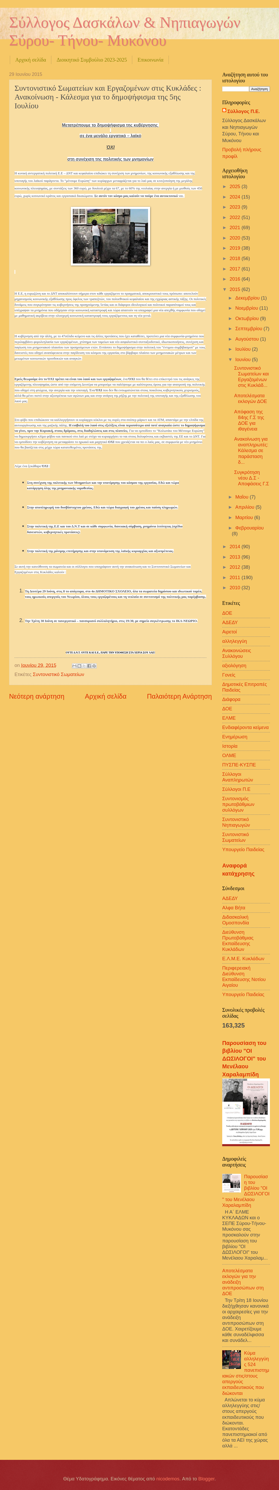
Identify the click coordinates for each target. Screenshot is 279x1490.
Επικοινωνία (150, 60)
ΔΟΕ (227, 613)
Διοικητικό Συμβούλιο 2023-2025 (92, 60)
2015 (235, 289)
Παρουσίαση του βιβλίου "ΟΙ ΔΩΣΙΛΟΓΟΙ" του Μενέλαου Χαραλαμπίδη (244, 1059)
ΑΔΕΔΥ (230, 622)
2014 (235, 546)
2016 (235, 279)
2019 (235, 248)
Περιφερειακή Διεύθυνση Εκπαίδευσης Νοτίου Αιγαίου (244, 976)
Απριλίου (245, 507)
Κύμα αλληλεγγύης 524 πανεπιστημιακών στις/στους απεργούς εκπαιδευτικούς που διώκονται (245, 1373)
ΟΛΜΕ (229, 755)
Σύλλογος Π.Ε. (243, 111)
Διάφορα (231, 699)
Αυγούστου (247, 339)
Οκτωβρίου (247, 318)
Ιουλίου (243, 349)
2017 (235, 268)
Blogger (206, 1478)
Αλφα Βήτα (233, 907)
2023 (235, 207)
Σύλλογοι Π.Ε (236, 789)
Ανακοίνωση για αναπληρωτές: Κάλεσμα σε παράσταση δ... (251, 450)
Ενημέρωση (234, 736)
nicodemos (167, 1478)
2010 (235, 587)
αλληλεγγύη (234, 641)
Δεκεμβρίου (248, 298)
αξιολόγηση (234, 665)
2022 (235, 217)
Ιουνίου (243, 359)
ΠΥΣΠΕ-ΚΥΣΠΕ (239, 764)
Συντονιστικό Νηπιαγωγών (236, 822)
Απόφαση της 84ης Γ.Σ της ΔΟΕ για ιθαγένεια (249, 420)
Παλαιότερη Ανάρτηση (179, 696)
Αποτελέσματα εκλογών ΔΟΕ (250, 398)
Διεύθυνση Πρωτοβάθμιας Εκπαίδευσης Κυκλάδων (238, 940)
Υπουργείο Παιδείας (243, 849)
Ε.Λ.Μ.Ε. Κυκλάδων (243, 958)
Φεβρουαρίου (249, 528)
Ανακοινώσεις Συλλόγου (236, 653)
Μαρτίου (244, 517)
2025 (235, 186)
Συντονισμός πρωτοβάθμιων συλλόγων (238, 804)
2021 (235, 227)
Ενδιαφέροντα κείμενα (245, 727)
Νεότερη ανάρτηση (36, 696)
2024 (235, 197)
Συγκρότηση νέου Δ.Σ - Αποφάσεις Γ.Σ (251, 477)
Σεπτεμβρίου (249, 328)
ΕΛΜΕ (229, 718)
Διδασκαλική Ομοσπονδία (235, 919)
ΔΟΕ (227, 708)
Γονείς (228, 675)
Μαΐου (242, 497)
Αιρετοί (229, 631)
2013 (235, 557)
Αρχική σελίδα (30, 60)
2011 (235, 577)
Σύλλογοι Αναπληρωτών (237, 777)
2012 (235, 567)
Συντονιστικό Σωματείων (58, 674)
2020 (235, 238)
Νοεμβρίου (247, 308)
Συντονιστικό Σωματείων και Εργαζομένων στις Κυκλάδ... (251, 376)
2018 (235, 258)
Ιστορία (230, 746)
